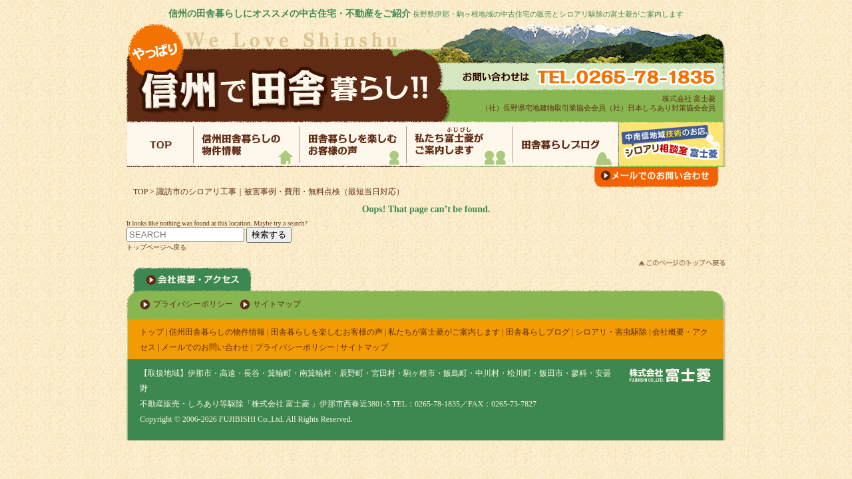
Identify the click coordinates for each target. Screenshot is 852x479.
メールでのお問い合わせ (205, 347)
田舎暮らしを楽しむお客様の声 (327, 332)
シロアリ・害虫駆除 (611, 332)
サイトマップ (277, 304)
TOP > (144, 191)
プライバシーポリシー (193, 304)
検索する (269, 235)
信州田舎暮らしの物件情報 (217, 332)
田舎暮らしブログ (538, 332)
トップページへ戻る (156, 247)
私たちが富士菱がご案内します (444, 332)
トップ (152, 332)
